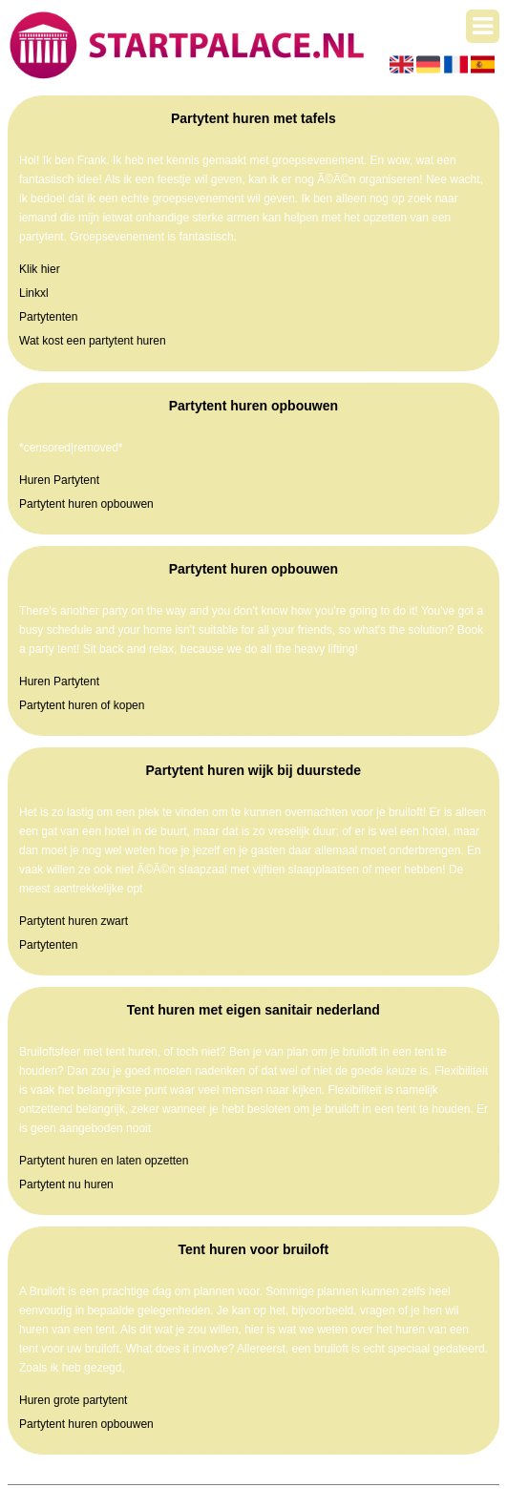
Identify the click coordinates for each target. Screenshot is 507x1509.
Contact (434, 1494)
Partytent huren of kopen (81, 705)
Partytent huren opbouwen (86, 504)
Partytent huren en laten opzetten (103, 1160)
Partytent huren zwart (73, 921)
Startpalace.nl (157, 1494)
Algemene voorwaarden (345, 1494)
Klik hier (39, 269)
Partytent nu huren (66, 1184)
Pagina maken (239, 1494)
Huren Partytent (59, 480)
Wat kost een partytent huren (92, 340)
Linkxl (34, 293)
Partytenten (48, 317)
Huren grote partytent (73, 1400)
